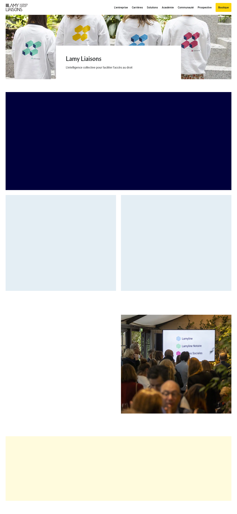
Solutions (152, 7)
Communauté (186, 7)
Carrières (137, 7)
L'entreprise (121, 7)
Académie (168, 7)
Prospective (205, 7)
